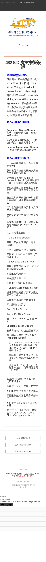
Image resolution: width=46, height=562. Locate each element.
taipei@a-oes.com (25, 476)
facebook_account (14, 7)
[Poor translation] (9, 504)
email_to (18, 7)
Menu (25, 45)
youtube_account (27, 7)
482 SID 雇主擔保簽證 (25, 2)
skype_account (22, 7)
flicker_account (31, 7)
